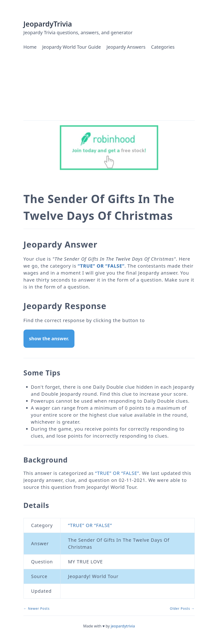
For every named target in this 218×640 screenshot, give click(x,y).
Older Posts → (182, 608)
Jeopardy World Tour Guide (71, 47)
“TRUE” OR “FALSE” (101, 266)
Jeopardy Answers (126, 47)
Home (30, 47)
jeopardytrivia (123, 626)
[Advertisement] (109, 85)
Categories (162, 47)
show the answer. (49, 338)
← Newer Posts (36, 608)
